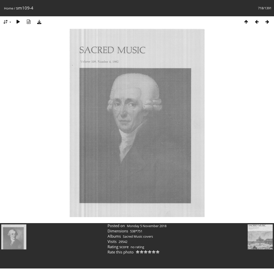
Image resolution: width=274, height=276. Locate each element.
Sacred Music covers (138, 236)
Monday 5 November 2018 (146, 226)
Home (8, 8)
